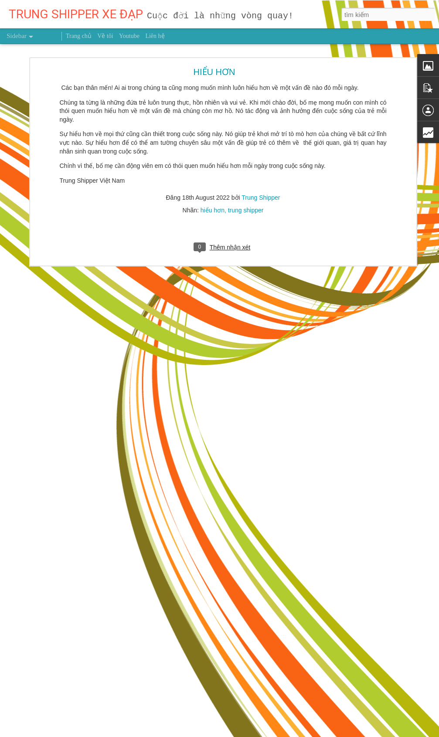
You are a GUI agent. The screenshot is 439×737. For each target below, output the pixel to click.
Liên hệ (154, 36)
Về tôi (105, 36)
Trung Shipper (261, 167)
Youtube (129, 36)
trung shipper (246, 180)
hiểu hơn (213, 180)
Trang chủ (79, 36)
